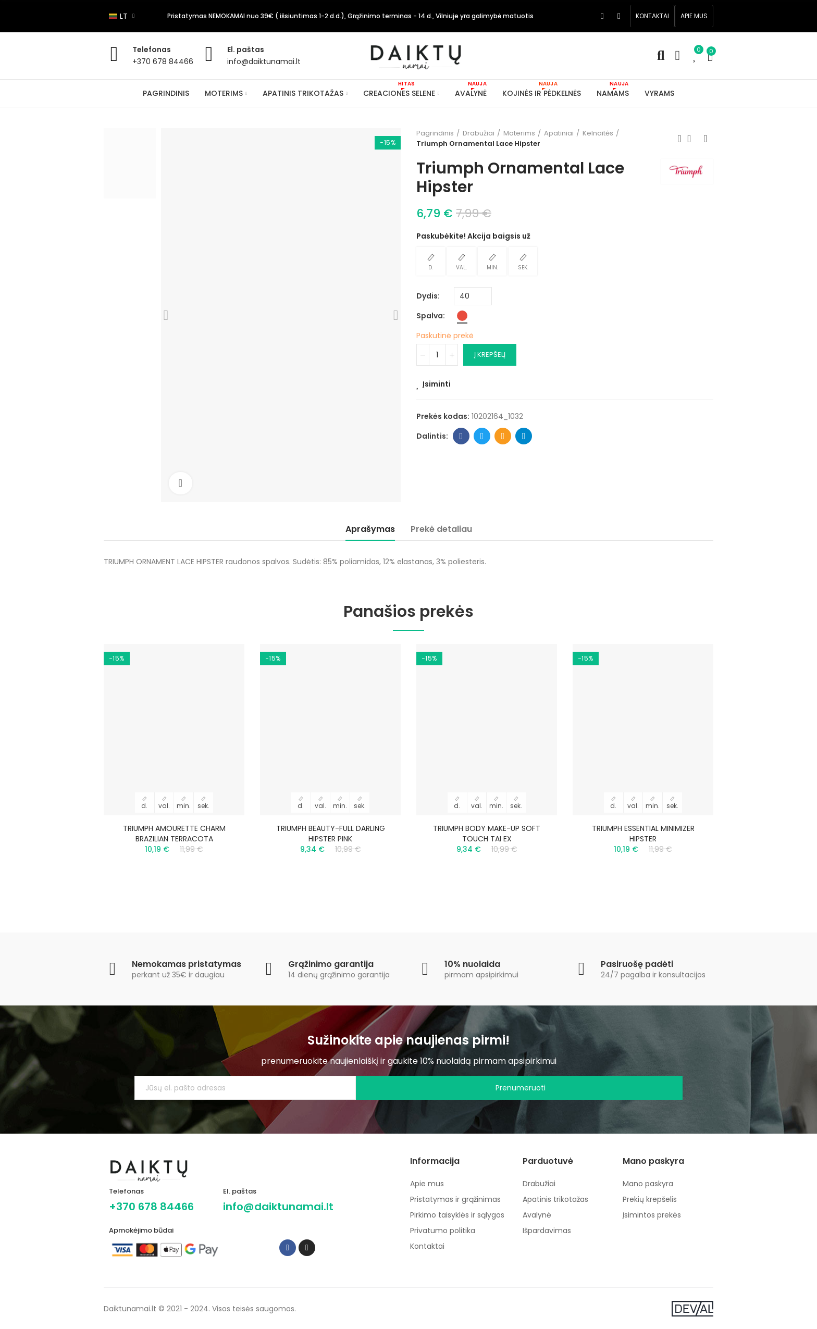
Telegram (524, 436)
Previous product (679, 138)
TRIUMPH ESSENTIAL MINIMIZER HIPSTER (643, 833)
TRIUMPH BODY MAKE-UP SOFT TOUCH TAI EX (486, 833)
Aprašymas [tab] (370, 529)
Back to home (692, 138)
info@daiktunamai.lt (264, 61)
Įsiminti (437, 384)
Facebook (461, 436)
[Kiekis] (437, 355)
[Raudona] (462, 315)
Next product (705, 138)
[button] (652, 16)
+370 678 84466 (162, 61)
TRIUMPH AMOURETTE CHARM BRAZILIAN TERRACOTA (174, 833)
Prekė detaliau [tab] (441, 529)
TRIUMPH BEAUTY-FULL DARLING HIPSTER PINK (330, 833)
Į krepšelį (489, 354)
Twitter (482, 436)
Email (503, 436)
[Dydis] (473, 296)
